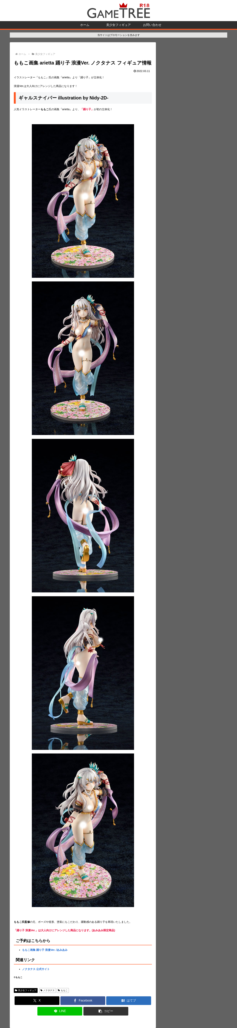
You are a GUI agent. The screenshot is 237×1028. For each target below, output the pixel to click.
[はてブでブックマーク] (128, 1000)
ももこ (63, 990)
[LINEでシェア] (59, 1011)
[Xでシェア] (37, 1000)
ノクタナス (47, 990)
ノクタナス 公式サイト (36, 969)
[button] (105, 1011)
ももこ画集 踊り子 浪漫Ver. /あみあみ (44, 949)
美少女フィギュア (25, 990)
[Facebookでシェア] (82, 1000)
